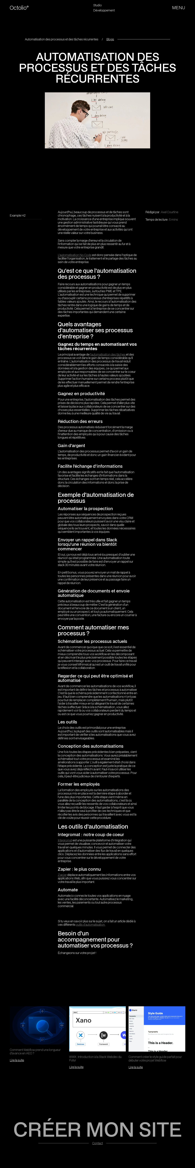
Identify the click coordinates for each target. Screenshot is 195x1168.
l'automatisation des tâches (108, 354)
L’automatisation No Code (75, 255)
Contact (97, 1143)
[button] (178, 7)
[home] (22, 7)
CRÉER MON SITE (97, 1128)
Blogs (110, 39)
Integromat (65, 840)
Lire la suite (17, 1060)
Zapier (62, 875)
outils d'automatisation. (90, 924)
